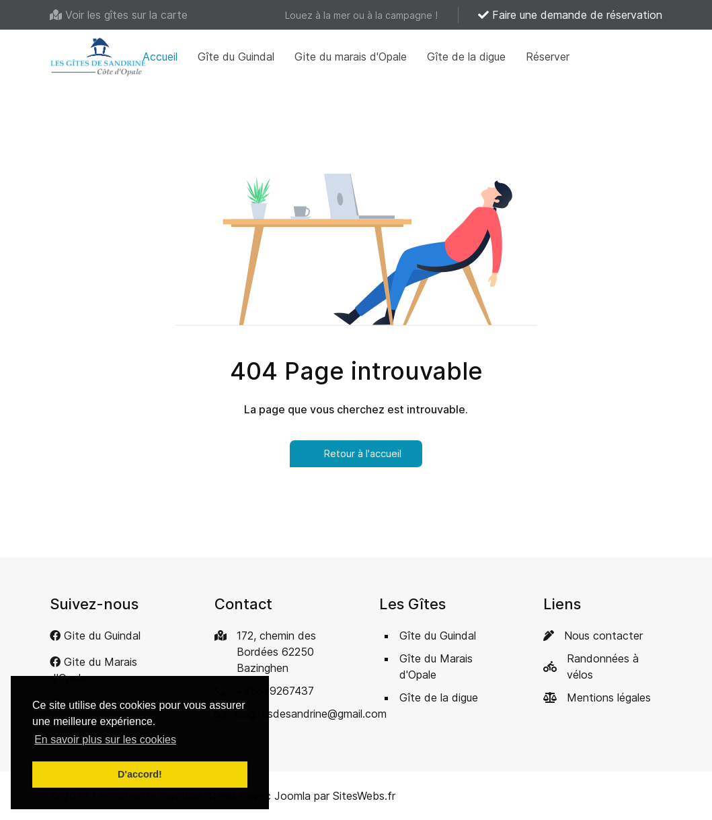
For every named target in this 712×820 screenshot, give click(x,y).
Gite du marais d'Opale (350, 56)
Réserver (547, 56)
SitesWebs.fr (364, 795)
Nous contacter (603, 635)
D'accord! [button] (140, 774)
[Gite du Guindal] (95, 635)
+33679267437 (274, 690)
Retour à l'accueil (356, 453)
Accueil (160, 56)
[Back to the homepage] (98, 56)
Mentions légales (609, 697)
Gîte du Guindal (236, 56)
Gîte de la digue (466, 56)
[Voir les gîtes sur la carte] (119, 15)
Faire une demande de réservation (570, 15)
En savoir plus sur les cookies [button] (105, 739)
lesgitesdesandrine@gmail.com (311, 713)
